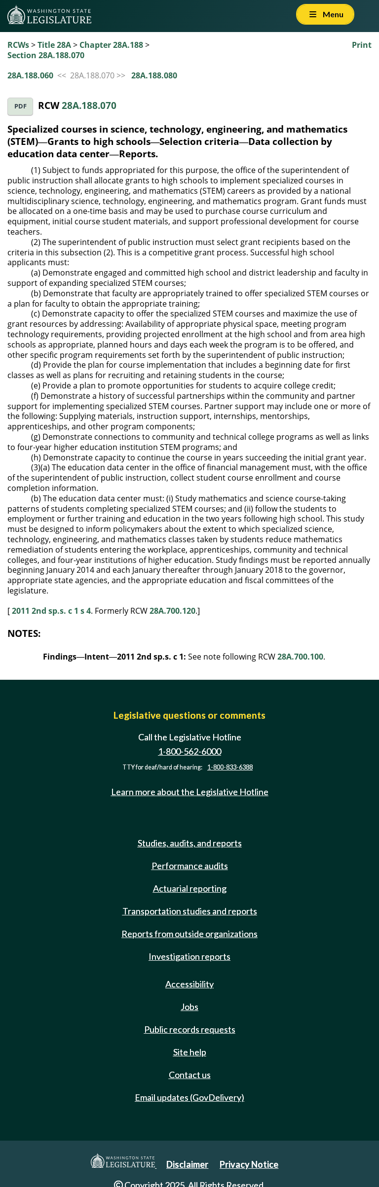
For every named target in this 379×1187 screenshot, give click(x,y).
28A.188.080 (154, 75)
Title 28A (54, 44)
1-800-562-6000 (189, 751)
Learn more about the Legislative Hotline (189, 791)
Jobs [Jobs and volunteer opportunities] (189, 1006)
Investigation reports (189, 956)
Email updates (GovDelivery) (189, 1097)
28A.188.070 (89, 105)
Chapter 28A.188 (111, 44)
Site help (189, 1052)
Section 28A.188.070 (45, 55)
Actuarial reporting (190, 888)
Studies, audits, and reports (190, 843)
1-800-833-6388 (230, 767)
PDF (20, 106)
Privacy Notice (249, 1164)
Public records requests (189, 1029)
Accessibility (189, 983)
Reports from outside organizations (189, 933)
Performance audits (190, 865)
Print (362, 44)
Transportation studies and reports (189, 911)
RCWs (18, 44)
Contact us (190, 1074)
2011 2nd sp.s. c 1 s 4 (51, 610)
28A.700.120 (172, 610)
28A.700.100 (300, 656)
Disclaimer (187, 1164)
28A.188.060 (30, 75)
